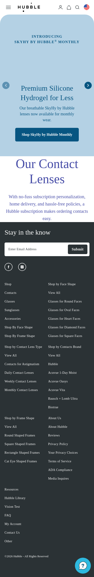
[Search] (77, 7)
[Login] (60, 7)
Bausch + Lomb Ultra (63, 398)
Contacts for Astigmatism (22, 364)
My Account (13, 524)
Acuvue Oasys (58, 381)
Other (8, 541)
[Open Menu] (8, 7)
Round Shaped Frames (20, 435)
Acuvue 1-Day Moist (62, 372)
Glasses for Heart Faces (64, 318)
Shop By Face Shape (19, 327)
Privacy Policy (58, 444)
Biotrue (53, 407)
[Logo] (29, 7)
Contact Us (12, 532)
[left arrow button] (6, 85)
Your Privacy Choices (63, 452)
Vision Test (12, 506)
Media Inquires (58, 478)
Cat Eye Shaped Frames (21, 461)
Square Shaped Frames (20, 444)
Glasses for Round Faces (65, 301)
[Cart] (69, 7)
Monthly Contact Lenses (21, 390)
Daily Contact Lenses (19, 372)
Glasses (10, 301)
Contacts (10, 293)
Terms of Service (59, 461)
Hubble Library (15, 498)
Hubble (53, 364)
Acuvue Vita (56, 390)
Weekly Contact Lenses (21, 381)
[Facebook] (8, 267)
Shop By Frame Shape (20, 336)
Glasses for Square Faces (65, 336)
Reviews (54, 435)
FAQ (8, 515)
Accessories (13, 318)
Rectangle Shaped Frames (22, 452)
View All (54, 293)
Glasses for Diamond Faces (66, 327)
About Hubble (57, 426)
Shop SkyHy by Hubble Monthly (47, 134)
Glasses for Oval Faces (63, 310)
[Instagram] (22, 267)
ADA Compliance (60, 470)
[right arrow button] (88, 85)
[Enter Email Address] (36, 249)
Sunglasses (12, 310)
